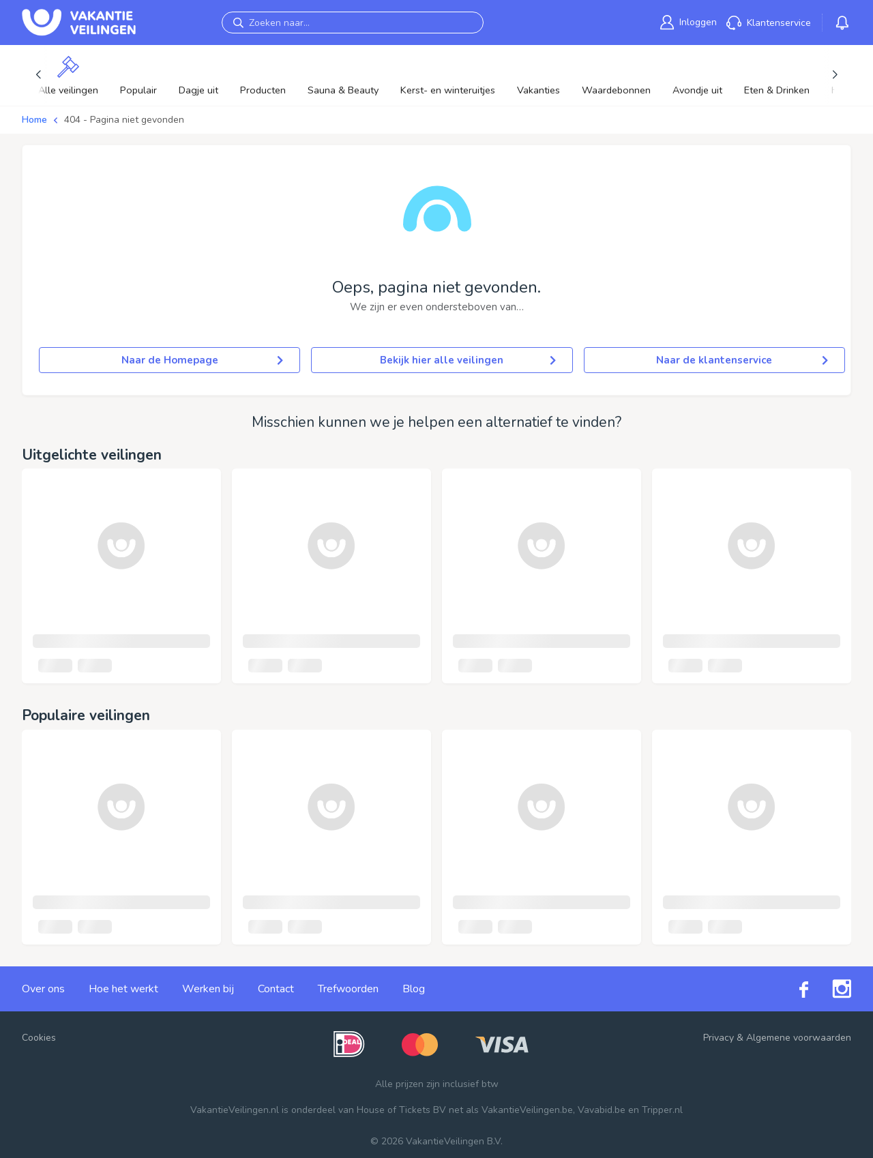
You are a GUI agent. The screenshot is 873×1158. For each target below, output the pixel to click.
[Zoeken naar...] (353, 22)
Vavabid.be (601, 1109)
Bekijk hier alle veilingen (467, 360)
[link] (688, 22)
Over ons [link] (43, 988)
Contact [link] (276, 988)
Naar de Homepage (202, 360)
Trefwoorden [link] (348, 988)
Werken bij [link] (208, 988)
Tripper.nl (662, 1109)
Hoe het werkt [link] (123, 988)
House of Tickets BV (401, 1109)
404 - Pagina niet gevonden (124, 119)
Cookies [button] (39, 1037)
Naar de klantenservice (742, 360)
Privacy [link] (718, 1037)
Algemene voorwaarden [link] (798, 1037)
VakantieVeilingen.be (527, 1109)
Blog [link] (413, 988)
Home (34, 119)
